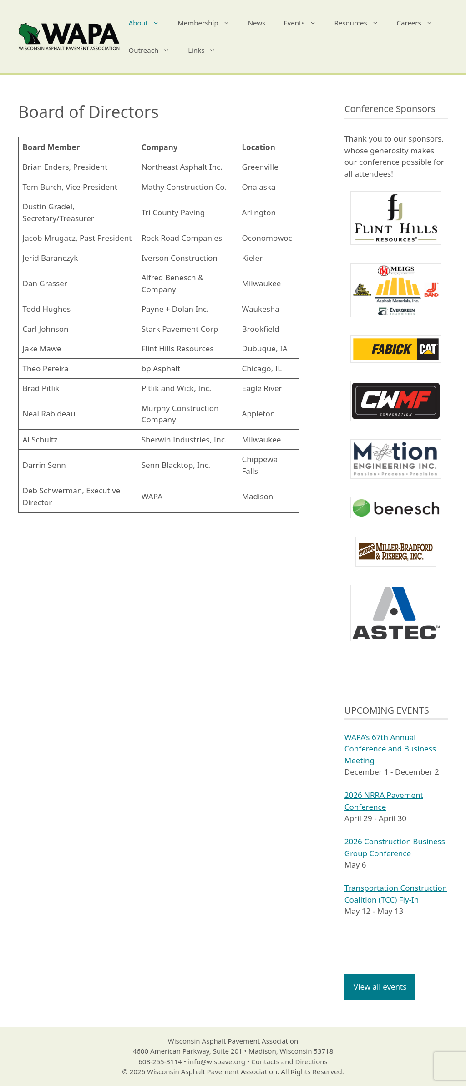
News (257, 22)
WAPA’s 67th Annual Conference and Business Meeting (390, 749)
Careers (419, 22)
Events (304, 22)
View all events (380, 986)
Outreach (154, 50)
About (149, 22)
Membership (208, 22)
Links (206, 50)
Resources (361, 22)
